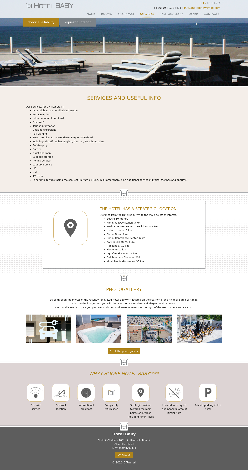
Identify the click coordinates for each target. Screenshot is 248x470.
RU (215, 3)
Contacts (211, 14)
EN (204, 3)
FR (212, 3)
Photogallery (171, 14)
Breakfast (126, 14)
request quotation (78, 22)
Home (91, 14)
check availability (41, 22)
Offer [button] (193, 14)
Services (147, 14)
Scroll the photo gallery (124, 351)
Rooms (106, 14)
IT (201, 3)
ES (219, 3)
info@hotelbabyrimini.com (202, 7)
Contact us (123, 454)
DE (208, 3)
